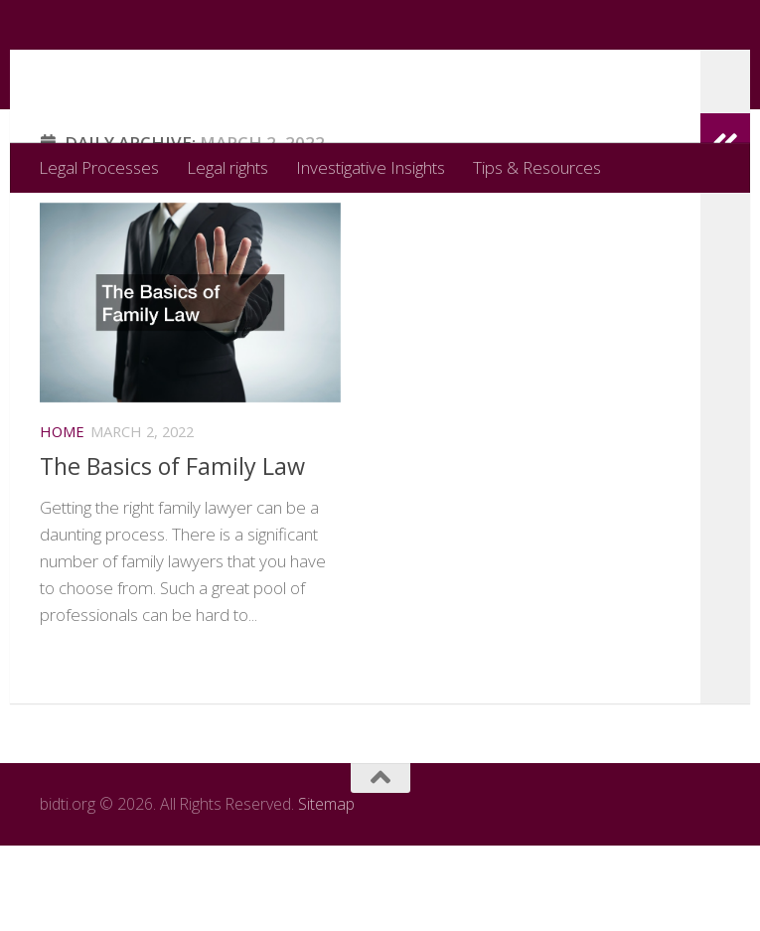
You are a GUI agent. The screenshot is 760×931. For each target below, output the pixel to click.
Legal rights (227, 167)
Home (62, 511)
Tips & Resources (537, 167)
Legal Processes (99, 167)
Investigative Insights (370, 167)
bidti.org (128, 71)
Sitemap (326, 889)
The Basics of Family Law (172, 545)
